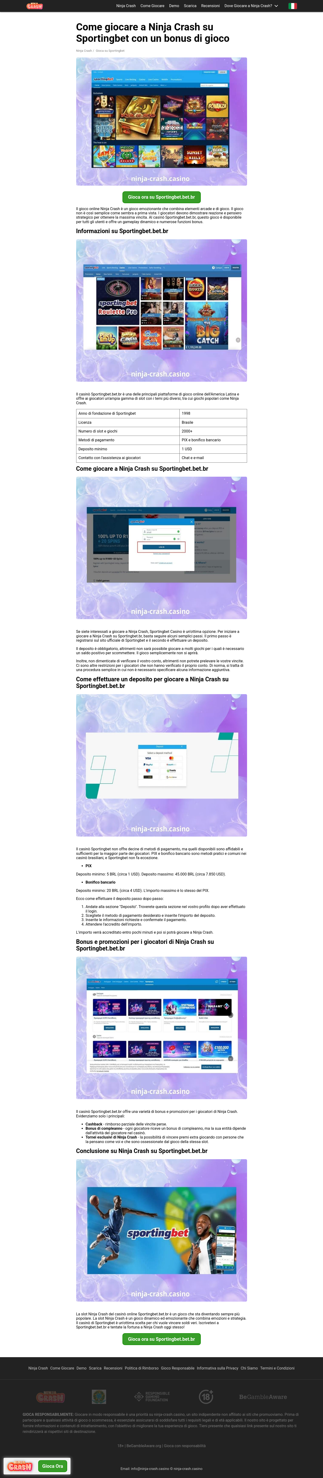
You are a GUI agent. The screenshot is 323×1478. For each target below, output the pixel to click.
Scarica (190, 6)
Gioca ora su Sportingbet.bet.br (161, 197)
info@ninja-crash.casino (150, 1469)
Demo (174, 6)
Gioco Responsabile (177, 1368)
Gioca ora (52, 1466)
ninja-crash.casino (188, 1469)
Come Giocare (152, 6)
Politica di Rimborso (142, 1368)
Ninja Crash (126, 6)
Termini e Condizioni (277, 1368)
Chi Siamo (249, 1368)
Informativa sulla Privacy (217, 1368)
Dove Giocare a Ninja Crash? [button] (248, 6)
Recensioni (210, 6)
